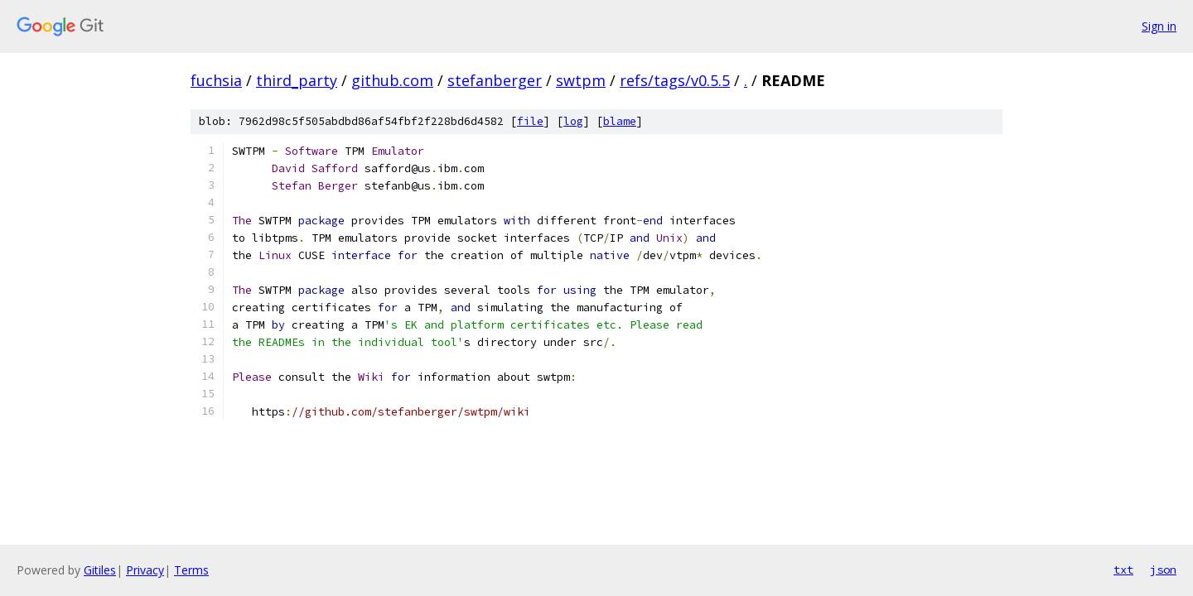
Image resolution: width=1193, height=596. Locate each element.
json (1163, 569)
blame (619, 121)
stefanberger (494, 80)
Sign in (1159, 26)
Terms (191, 570)
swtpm (581, 80)
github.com (392, 80)
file (530, 121)
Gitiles (100, 570)
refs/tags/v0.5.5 (675, 80)
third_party (296, 80)
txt (1123, 569)
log (573, 121)
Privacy (145, 570)
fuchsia (216, 80)
